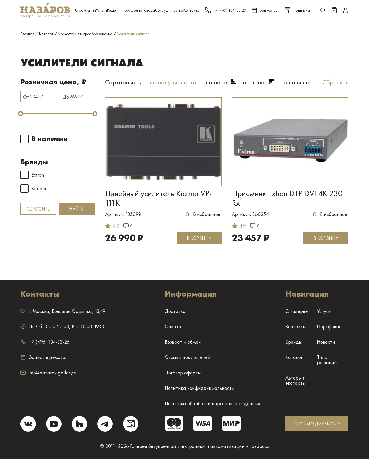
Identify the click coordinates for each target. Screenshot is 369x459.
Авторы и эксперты (295, 380)
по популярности (173, 82)
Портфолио (132, 10)
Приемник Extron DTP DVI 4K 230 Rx (287, 198)
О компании (85, 10)
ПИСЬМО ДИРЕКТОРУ (317, 424)
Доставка (175, 311)
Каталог (294, 357)
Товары (148, 10)
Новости (326, 341)
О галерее (296, 311)
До (66, 97)
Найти (77, 209)
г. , (62, 311)
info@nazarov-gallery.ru (49, 372)
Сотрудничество (169, 10)
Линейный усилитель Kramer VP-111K (158, 198)
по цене (216, 82)
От (26, 97)
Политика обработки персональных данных (212, 403)
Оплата (173, 326)
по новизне (295, 82)
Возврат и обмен (183, 341)
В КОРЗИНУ (199, 238)
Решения (114, 10)
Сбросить (38, 209)
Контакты (191, 10)
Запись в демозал (44, 357)
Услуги (101, 10)
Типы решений (327, 360)
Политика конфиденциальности (199, 388)
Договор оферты (183, 372)
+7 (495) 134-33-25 (44, 341)
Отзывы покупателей (187, 357)
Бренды (293, 341)
